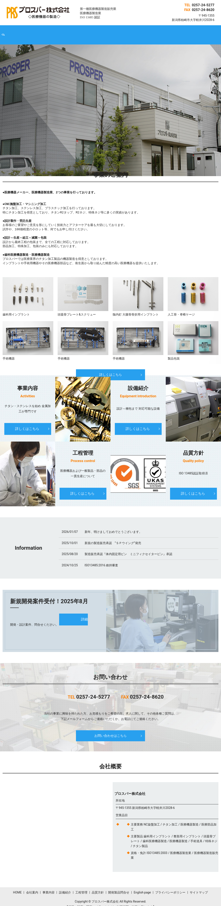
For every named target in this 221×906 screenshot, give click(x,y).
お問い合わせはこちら (110, 729)
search (191, 31)
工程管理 (106, 31)
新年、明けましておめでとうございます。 (113, 525)
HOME (30, 31)
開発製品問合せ (149, 31)
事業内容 (68, 31)
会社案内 (48, 31)
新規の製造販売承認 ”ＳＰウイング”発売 (113, 536)
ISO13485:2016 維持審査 (101, 558)
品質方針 (126, 31)
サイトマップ (199, 886)
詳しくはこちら (110, 368)
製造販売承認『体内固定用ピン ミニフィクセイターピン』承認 (128, 547)
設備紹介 (87, 31)
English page (176, 31)
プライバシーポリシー (170, 886)
